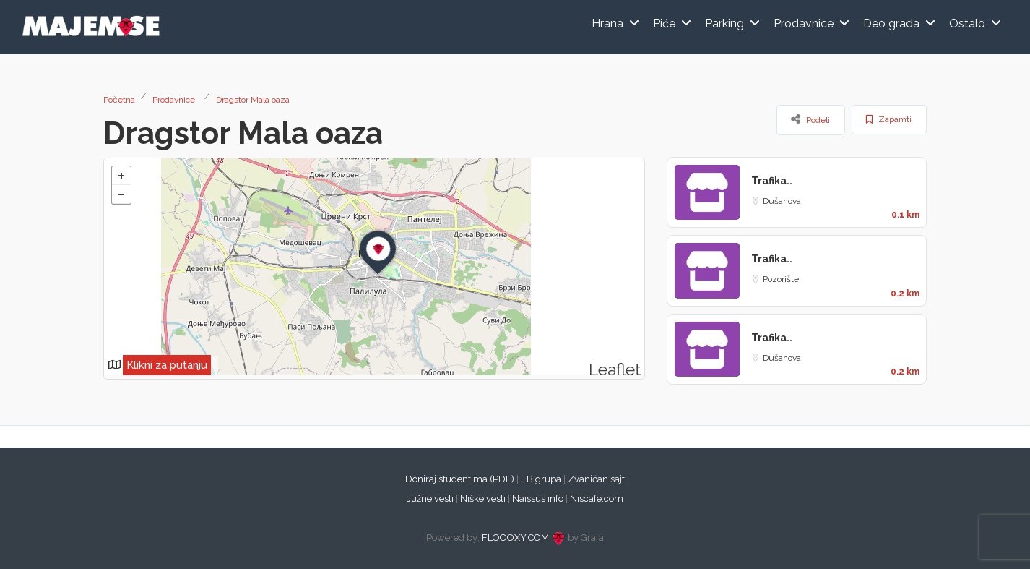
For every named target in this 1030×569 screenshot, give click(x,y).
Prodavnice (804, 23)
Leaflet (615, 369)
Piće (664, 23)
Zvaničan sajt (596, 479)
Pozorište (781, 279)
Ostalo (967, 23)
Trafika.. (771, 181)
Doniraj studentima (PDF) (459, 479)
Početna (119, 100)
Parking (724, 23)
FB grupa (541, 479)
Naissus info (537, 498)
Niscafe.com (596, 498)
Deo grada (891, 23)
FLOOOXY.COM (515, 537)
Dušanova (782, 201)
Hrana (607, 23)
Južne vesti (430, 498)
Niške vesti (483, 498)
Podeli (810, 119)
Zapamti (889, 119)
